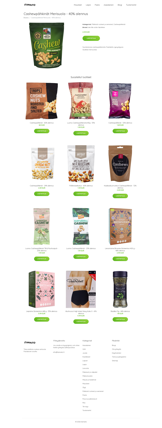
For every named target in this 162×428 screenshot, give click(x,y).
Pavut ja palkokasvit (90, 402)
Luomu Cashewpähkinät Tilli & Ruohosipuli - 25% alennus (41, 252)
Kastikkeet (86, 359)
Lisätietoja (91, 41)
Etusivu (26, 20)
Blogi (120, 6)
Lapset (85, 363)
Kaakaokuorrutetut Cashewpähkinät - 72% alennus (120, 189)
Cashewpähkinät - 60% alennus (42, 125)
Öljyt (84, 390)
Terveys (85, 409)
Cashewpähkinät (119, 27)
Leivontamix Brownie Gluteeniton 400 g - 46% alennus (120, 252)
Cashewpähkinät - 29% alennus (42, 188)
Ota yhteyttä (116, 352)
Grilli (84, 352)
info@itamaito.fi (58, 355)
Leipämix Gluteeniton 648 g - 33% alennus (41, 314)
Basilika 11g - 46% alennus (120, 314)
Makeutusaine (87, 379)
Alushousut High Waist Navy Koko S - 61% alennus (81, 315)
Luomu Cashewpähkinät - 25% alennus (81, 251)
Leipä (88, 6)
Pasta (97, 6)
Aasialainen (109, 6)
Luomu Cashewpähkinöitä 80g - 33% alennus (81, 126)
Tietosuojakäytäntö (119, 359)
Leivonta (86, 371)
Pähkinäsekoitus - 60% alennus (81, 188)
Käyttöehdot (116, 356)
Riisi (84, 405)
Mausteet (78, 6)
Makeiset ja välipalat (90, 375)
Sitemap (115, 363)
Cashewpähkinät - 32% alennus (120, 125)
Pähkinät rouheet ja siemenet (102, 27)
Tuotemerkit (131, 6)
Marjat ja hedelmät (89, 382)
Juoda (85, 356)
